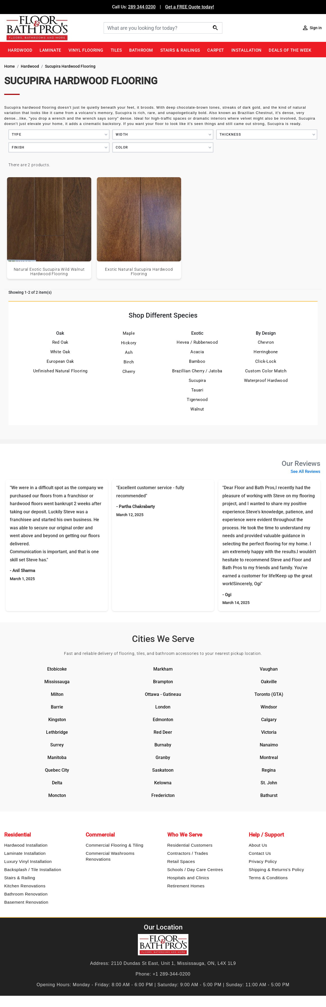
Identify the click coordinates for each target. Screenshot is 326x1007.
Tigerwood (197, 399)
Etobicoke (57, 669)
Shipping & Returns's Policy (276, 869)
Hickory (128, 342)
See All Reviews (305, 471)
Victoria (269, 732)
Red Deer (163, 732)
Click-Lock (265, 361)
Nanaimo (269, 745)
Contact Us (260, 853)
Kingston (57, 719)
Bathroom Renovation (26, 894)
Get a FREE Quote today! (189, 7)
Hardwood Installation (25, 845)
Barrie (57, 707)
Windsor (269, 707)
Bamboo (197, 361)
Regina (269, 770)
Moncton (57, 795)
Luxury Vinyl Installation (28, 861)
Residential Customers (190, 845)
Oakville (269, 681)
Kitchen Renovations (24, 885)
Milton (57, 694)
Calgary (269, 719)
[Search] (163, 28)
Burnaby (162, 745)
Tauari (197, 390)
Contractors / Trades (187, 853)
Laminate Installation (25, 853)
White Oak (60, 351)
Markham (163, 669)
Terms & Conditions (268, 877)
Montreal (269, 757)
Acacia (197, 351)
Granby (163, 757)
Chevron (266, 342)
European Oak (60, 361)
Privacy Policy (263, 861)
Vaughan (269, 669)
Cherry (128, 371)
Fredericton (163, 795)
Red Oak (60, 342)
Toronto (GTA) (268, 694)
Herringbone (266, 351)
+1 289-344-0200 (172, 974)
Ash (129, 352)
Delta (57, 782)
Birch (129, 361)
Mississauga (57, 681)
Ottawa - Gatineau (163, 694)
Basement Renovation (26, 902)
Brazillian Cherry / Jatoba (197, 370)
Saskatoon (163, 770)
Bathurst (268, 795)
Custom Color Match (265, 370)
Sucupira (197, 380)
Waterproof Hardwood (266, 380)
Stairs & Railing (19, 877)
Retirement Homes (186, 885)
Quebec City (57, 770)
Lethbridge (57, 732)
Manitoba (57, 757)
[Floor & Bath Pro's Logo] (51, 28)
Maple (129, 333)
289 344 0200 (142, 7)
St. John (269, 782)
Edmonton (163, 719)
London (162, 707)
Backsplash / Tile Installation (32, 869)
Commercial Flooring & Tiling (114, 845)
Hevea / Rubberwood (197, 342)
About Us (258, 845)
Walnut (197, 409)
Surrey (57, 745)
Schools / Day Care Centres (195, 869)
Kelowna (163, 782)
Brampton (163, 681)
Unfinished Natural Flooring (60, 370)
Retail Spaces (181, 861)
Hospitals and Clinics (188, 877)
